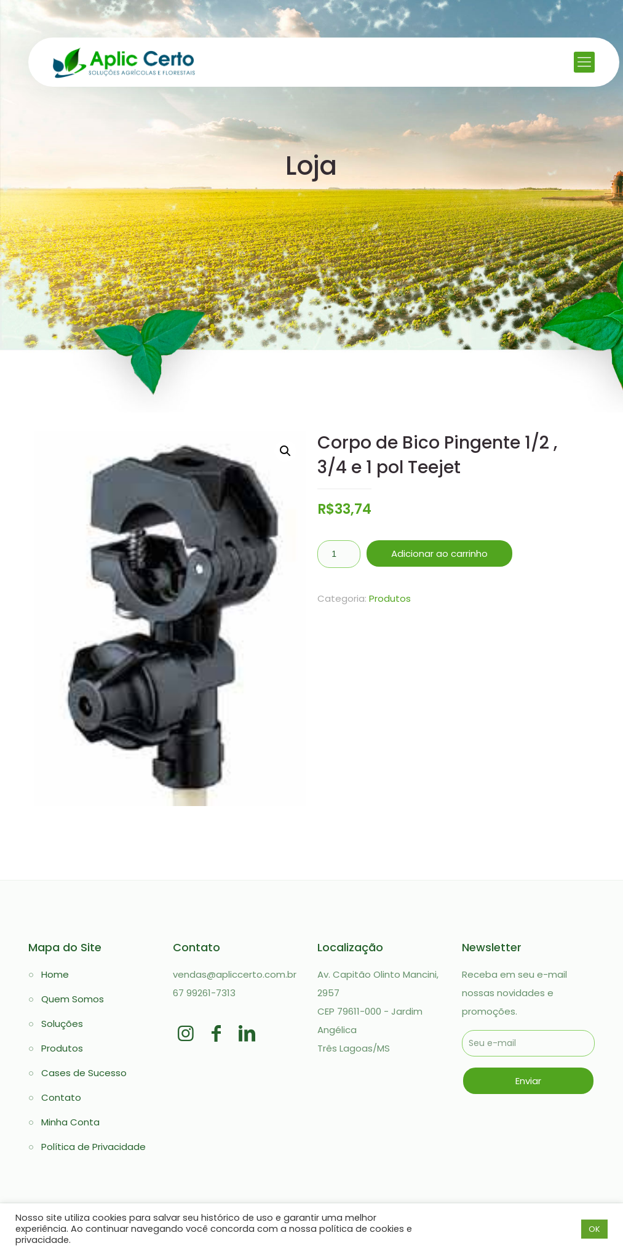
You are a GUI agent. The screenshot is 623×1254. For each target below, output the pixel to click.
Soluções (62, 1023)
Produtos (390, 598)
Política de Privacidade (93, 1146)
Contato (61, 1097)
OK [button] (594, 1229)
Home (55, 974)
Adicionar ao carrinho (439, 553)
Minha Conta (70, 1122)
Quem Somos (72, 998)
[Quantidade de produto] (338, 554)
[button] (285, 451)
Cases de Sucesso (84, 1072)
